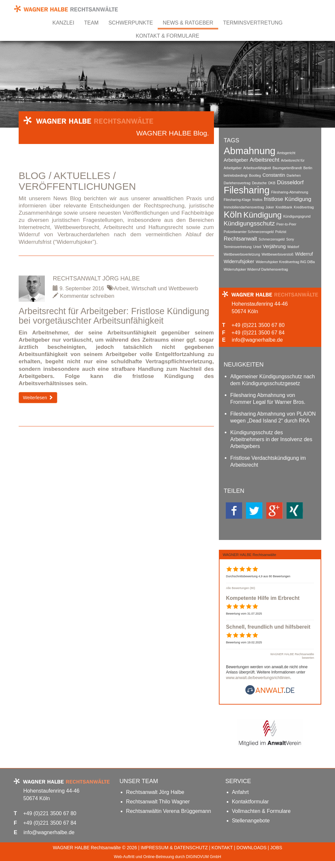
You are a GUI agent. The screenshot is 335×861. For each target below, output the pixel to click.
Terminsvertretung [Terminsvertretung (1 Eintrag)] (238, 247)
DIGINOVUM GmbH (203, 856)
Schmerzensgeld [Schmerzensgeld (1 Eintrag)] (272, 239)
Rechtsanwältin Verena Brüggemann (168, 811)
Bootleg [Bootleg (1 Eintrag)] (255, 175)
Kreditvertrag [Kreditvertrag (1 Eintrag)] (304, 207)
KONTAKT (222, 847)
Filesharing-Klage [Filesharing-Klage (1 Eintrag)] (237, 200)
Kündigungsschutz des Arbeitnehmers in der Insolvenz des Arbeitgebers (271, 439)
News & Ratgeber (188, 23)
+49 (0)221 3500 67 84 (258, 332)
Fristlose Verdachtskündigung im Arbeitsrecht (268, 461)
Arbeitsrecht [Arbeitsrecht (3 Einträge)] (264, 160)
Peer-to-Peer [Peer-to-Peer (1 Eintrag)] (286, 224)
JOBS (276, 847)
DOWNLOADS (252, 847)
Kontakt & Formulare (167, 36)
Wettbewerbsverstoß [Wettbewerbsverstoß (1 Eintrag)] (278, 254)
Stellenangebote (251, 820)
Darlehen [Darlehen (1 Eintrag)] (294, 175)
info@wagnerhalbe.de (257, 340)
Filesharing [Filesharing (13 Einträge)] (247, 190)
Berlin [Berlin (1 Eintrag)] (307, 168)
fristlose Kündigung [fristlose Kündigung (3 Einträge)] (287, 199)
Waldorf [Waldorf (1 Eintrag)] (293, 247)
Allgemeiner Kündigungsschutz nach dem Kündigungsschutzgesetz (272, 380)
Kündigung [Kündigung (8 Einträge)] (262, 214)
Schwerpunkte (130, 23)
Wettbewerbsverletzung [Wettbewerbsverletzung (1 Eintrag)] (242, 254)
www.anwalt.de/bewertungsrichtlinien (258, 677)
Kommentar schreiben (83, 296)
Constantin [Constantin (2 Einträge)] (273, 175)
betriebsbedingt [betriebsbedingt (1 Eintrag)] (236, 175)
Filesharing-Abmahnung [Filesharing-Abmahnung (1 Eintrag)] (289, 192)
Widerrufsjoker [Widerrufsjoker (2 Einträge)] (239, 261)
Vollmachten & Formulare (261, 811)
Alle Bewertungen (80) (240, 588)
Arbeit (121, 288)
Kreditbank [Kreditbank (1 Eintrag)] (283, 207)
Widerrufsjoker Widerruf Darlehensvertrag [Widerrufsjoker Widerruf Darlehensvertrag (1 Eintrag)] (256, 269)
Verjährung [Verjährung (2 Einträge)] (274, 246)
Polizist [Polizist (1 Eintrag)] (280, 232)
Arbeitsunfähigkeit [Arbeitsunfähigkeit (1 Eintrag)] (257, 168)
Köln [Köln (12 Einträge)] (233, 214)
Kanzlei (63, 23)
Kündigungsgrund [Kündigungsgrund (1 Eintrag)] (297, 216)
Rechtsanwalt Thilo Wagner (158, 801)
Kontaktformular (250, 801)
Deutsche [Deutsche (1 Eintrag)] (259, 183)
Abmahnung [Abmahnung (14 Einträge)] (249, 150)
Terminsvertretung (253, 23)
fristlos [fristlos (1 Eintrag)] (257, 200)
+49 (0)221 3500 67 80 (258, 325)
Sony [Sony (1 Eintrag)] (290, 239)
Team (91, 23)
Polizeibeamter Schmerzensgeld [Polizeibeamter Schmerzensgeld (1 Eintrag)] (249, 232)
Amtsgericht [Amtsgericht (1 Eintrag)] (286, 153)
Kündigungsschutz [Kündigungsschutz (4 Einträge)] (249, 223)
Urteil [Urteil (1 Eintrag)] (257, 247)
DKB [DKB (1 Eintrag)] (271, 183)
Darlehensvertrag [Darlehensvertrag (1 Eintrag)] (237, 183)
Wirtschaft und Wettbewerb (165, 288)
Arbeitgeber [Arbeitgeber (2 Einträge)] (236, 160)
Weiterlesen (38, 397)
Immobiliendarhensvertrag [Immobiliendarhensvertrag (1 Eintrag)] (244, 207)
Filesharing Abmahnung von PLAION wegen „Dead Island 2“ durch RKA (273, 417)
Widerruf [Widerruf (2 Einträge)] (304, 254)
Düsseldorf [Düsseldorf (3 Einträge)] (290, 182)
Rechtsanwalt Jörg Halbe (96, 278)
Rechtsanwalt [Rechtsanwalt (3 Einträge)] (240, 239)
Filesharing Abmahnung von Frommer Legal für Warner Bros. (268, 398)
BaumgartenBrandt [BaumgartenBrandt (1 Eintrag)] (287, 168)
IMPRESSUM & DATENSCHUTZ (174, 847)
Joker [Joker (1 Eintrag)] (270, 207)
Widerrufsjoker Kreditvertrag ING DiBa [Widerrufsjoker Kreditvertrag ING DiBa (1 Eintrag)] (285, 262)
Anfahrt (240, 792)
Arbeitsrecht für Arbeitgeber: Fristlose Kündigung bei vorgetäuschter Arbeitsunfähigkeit (114, 316)
